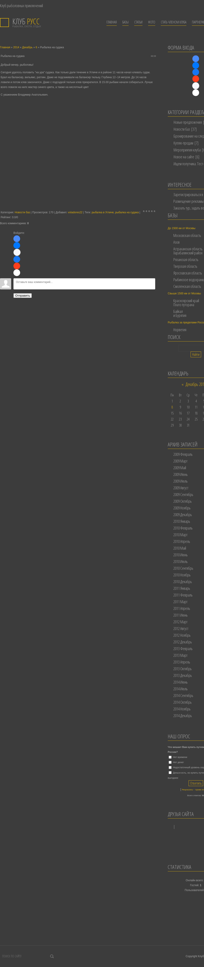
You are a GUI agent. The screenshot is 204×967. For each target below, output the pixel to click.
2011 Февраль (183, 595)
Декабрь (27, 47)
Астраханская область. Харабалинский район (188, 250)
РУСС (26, 21)
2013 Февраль (183, 648)
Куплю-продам (183, 143)
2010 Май (179, 548)
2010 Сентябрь (183, 568)
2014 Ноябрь (182, 709)
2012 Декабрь (182, 642)
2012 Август (180, 628)
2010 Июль (180, 561)
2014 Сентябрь (183, 695)
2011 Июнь (180, 615)
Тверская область (185, 266)
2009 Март (180, 461)
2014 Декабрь (182, 715)
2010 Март (180, 534)
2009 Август (180, 487)
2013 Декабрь (182, 675)
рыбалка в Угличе (103, 212)
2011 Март (180, 601)
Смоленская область (187, 286)
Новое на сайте (184, 156)
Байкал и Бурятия (179, 313)
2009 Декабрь (182, 514)
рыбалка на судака (127, 212)
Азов (176, 242)
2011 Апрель (181, 608)
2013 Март (180, 655)
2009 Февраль (183, 454)
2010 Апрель (181, 541)
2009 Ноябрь (182, 508)
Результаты (187, 790)
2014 (16, 47)
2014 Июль (180, 688)
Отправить (22, 295)
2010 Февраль (183, 528)
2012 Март (180, 621)
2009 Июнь (180, 474)
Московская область (187, 235)
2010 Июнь (180, 554)
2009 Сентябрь (183, 494)
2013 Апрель (181, 662)
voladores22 (75, 212)
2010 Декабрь (182, 581)
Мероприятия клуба (187, 150)
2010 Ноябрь (182, 575)
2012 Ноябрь (182, 635)
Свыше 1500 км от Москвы (184, 293)
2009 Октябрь (182, 501)
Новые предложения (188, 122)
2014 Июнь (180, 682)
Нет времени (180, 757)
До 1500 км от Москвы (181, 228)
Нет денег (178, 762)
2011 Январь (181, 588)
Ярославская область (187, 273)
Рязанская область (185, 259)
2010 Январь (181, 521)
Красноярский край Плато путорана (186, 302)
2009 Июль (180, 481)
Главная (5, 47)
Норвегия (179, 329)
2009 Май (179, 467)
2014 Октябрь (182, 702)
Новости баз (22, 212)
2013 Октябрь (182, 668)
